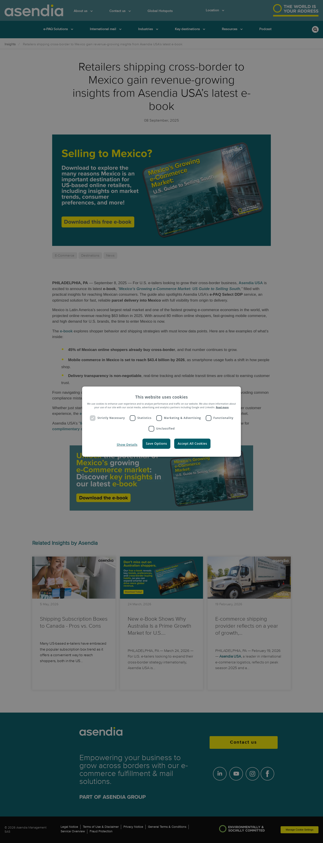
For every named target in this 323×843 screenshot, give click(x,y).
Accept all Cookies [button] (192, 443)
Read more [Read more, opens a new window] (222, 407)
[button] (127, 445)
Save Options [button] (156, 443)
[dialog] (161, 421)
